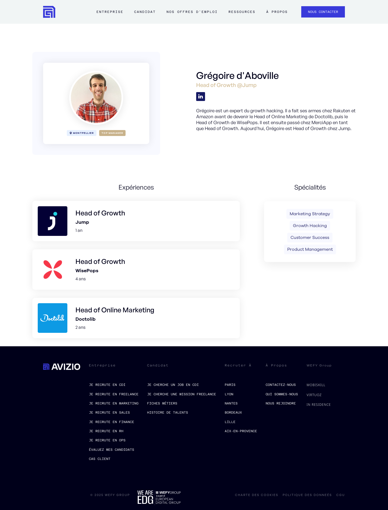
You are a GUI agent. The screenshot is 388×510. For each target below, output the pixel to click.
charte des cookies (256, 495)
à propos (277, 12)
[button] (110, 14)
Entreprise (109, 12)
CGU (340, 495)
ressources (241, 12)
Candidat (145, 12)
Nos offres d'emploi (192, 12)
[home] (49, 12)
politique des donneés (307, 495)
